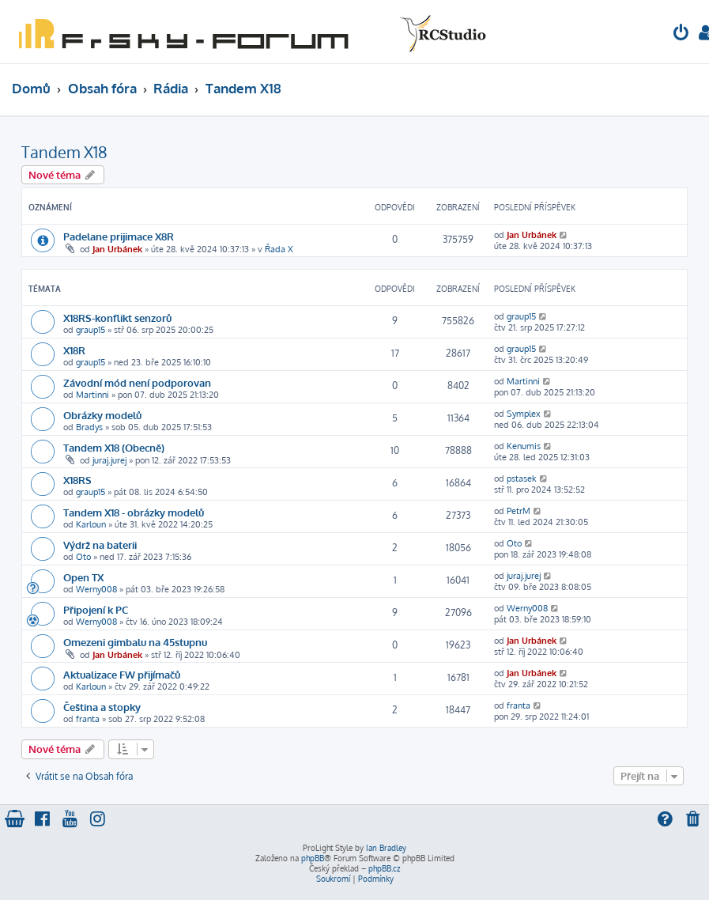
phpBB (312, 858)
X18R (74, 350)
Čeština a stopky (102, 706)
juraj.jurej (109, 460)
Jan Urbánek (117, 249)
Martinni (92, 394)
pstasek (522, 478)
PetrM (518, 510)
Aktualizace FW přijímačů (121, 674)
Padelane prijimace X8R (118, 236)
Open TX (83, 577)
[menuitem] (681, 34)
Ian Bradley (386, 848)
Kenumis (524, 446)
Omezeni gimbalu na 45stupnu (135, 642)
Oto (83, 556)
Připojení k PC (95, 609)
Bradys (89, 427)
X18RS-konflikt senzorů (117, 317)
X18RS (77, 479)
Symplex (524, 413)
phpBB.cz (384, 868)
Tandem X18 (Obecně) (113, 447)
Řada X (279, 249)
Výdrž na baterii (100, 544)
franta (88, 718)
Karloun (91, 524)
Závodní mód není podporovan (137, 382)
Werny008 (96, 589)
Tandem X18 (64, 152)
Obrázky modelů (102, 415)
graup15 (90, 329)
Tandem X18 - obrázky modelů (133, 512)
